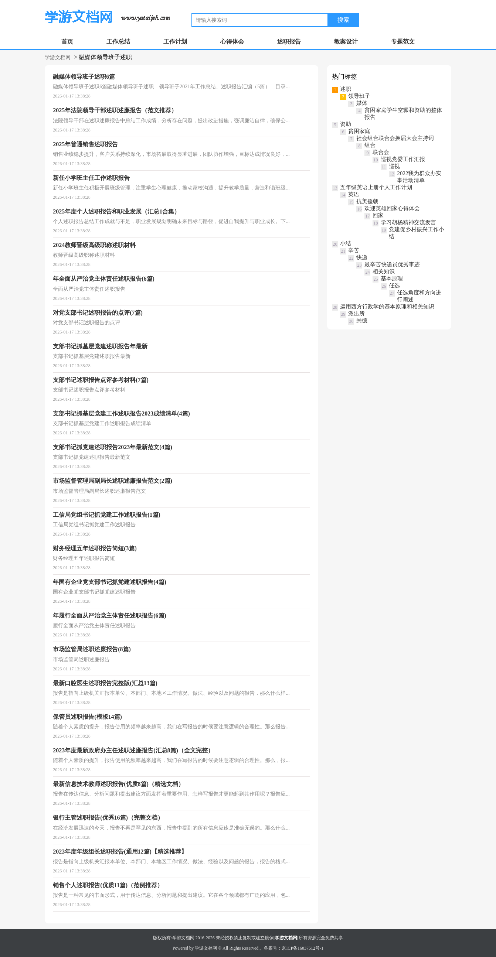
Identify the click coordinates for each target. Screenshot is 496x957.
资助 (345, 124)
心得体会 (232, 41)
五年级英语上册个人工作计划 (376, 187)
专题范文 (403, 41)
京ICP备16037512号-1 (302, 948)
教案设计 (346, 41)
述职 (345, 89)
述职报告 (289, 41)
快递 (361, 257)
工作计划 (175, 41)
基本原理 (392, 278)
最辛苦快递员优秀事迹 (392, 264)
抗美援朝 (367, 201)
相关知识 (384, 271)
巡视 (394, 166)
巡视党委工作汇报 (403, 159)
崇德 (361, 321)
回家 (378, 215)
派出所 (356, 314)
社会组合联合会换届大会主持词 (395, 138)
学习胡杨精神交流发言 (408, 222)
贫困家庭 (359, 131)
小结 (345, 243)
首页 (67, 41)
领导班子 (359, 96)
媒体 (361, 103)
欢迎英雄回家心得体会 (392, 208)
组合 (370, 145)
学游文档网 (58, 57)
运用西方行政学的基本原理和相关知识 (387, 307)
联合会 (381, 152)
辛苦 (353, 250)
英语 (353, 194)
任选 (394, 285)
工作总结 (118, 41)
